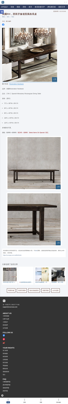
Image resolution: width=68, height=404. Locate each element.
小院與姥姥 (6, 316)
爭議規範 (5, 365)
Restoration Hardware (16, 84)
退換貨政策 (6, 371)
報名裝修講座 (34, 290)
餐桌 (13, 16)
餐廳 (3, 16)
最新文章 (61, 7)
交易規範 (5, 359)
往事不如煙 (6, 319)
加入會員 (5, 350)
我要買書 (45, 290)
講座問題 (5, 391)
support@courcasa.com (10, 307)
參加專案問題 (6, 385)
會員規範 (5, 356)
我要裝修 (11, 290)
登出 (4, 374)
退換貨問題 (6, 388)
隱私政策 (5, 368)
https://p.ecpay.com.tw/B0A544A (12, 255)
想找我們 (5, 325)
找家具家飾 (22, 290)
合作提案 (55, 290)
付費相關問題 (6, 381)
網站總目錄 (51, 7)
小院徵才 (5, 322)
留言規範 (5, 362)
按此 (36, 250)
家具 (8, 16)
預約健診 (5, 353)
